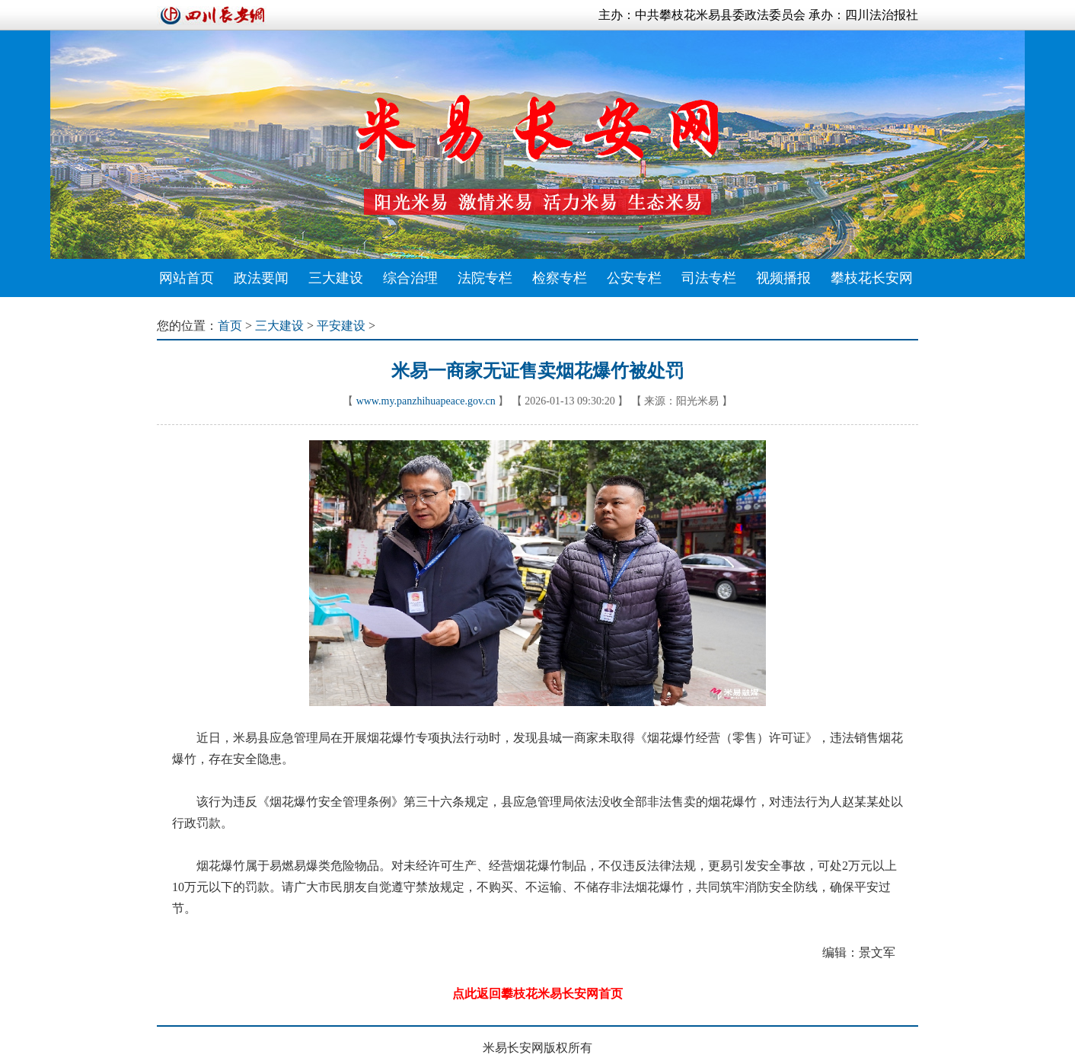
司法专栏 (708, 278)
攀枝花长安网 (872, 278)
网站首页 (186, 278)
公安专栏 (634, 278)
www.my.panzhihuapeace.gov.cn (426, 401)
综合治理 (410, 278)
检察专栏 (559, 278)
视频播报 (783, 278)
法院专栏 (485, 278)
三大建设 (335, 278)
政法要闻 (261, 278)
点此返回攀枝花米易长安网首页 (537, 993)
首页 (230, 325)
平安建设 (341, 325)
